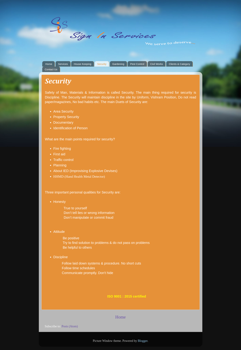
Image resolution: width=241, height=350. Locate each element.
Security (101, 64)
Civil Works (156, 64)
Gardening (118, 64)
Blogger (142, 341)
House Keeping (82, 64)
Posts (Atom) (70, 326)
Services (63, 64)
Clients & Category (179, 64)
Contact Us (51, 69)
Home (48, 64)
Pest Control (137, 64)
